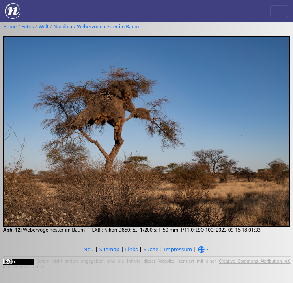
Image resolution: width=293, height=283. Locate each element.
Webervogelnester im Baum (108, 26)
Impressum (178, 249)
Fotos (28, 26)
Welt (44, 26)
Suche (151, 249)
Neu (89, 249)
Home (10, 26)
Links (131, 249)
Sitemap (109, 249)
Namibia (63, 26)
